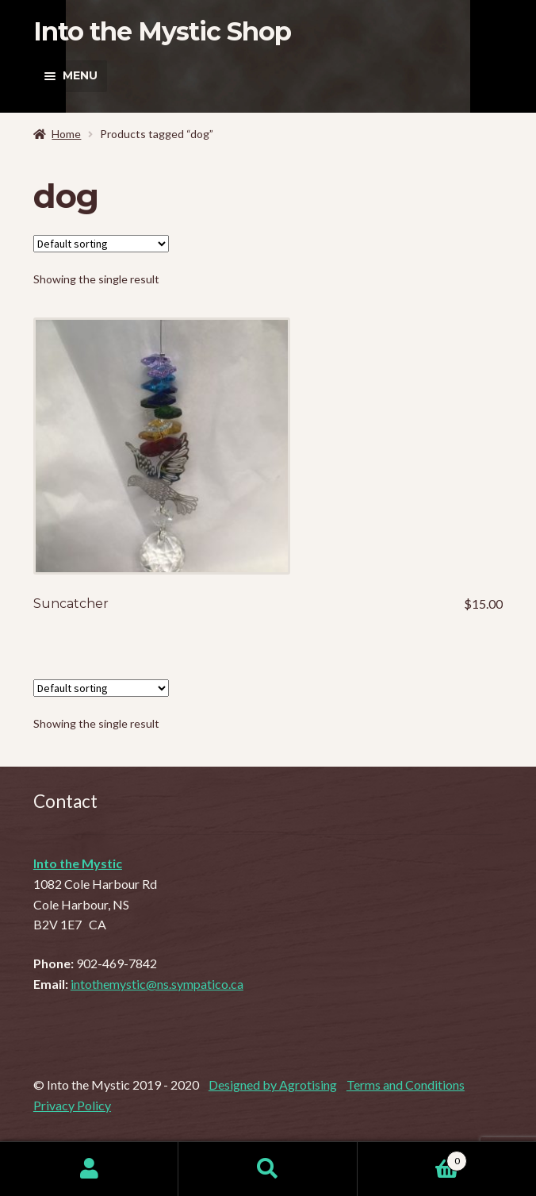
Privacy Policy (72, 1105)
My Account (89, 1169)
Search (267, 1169)
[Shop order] (101, 243)
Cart (413, 1157)
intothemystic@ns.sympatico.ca (157, 983)
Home (66, 133)
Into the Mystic (77, 863)
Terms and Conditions (405, 1084)
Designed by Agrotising (273, 1084)
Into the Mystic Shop (162, 31)
